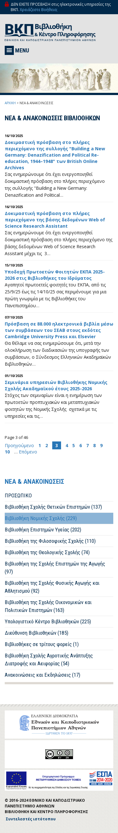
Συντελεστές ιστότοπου (31, 819)
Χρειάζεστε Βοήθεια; (39, 9)
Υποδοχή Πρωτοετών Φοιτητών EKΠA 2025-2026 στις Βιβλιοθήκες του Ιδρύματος (55, 275)
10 (7, 452)
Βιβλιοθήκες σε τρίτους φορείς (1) (42, 644)
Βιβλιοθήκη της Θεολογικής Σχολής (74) (47, 552)
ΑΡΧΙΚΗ (10, 103)
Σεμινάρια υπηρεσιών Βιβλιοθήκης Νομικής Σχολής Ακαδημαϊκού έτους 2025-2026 (56, 385)
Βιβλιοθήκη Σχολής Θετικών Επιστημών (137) (53, 507)
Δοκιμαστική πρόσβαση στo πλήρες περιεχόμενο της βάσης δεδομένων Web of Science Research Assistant (55, 219)
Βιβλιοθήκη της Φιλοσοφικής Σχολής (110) (50, 541)
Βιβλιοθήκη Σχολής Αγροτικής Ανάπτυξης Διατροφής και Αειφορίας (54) (49, 659)
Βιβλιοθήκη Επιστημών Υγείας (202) (43, 529)
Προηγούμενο (20, 445)
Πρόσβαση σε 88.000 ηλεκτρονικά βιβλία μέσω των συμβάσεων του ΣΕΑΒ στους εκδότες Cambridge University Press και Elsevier (59, 330)
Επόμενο (28, 452)
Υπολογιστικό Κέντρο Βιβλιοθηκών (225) (48, 621)
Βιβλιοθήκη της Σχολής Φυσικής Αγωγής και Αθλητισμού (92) (52, 587)
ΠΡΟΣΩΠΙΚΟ (18, 495)
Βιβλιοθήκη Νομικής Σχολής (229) (41, 518)
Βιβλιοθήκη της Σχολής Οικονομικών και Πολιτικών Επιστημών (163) (48, 606)
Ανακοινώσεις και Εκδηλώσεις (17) (42, 675)
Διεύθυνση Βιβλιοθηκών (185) (36, 633)
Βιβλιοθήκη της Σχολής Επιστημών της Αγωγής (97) (55, 567)
